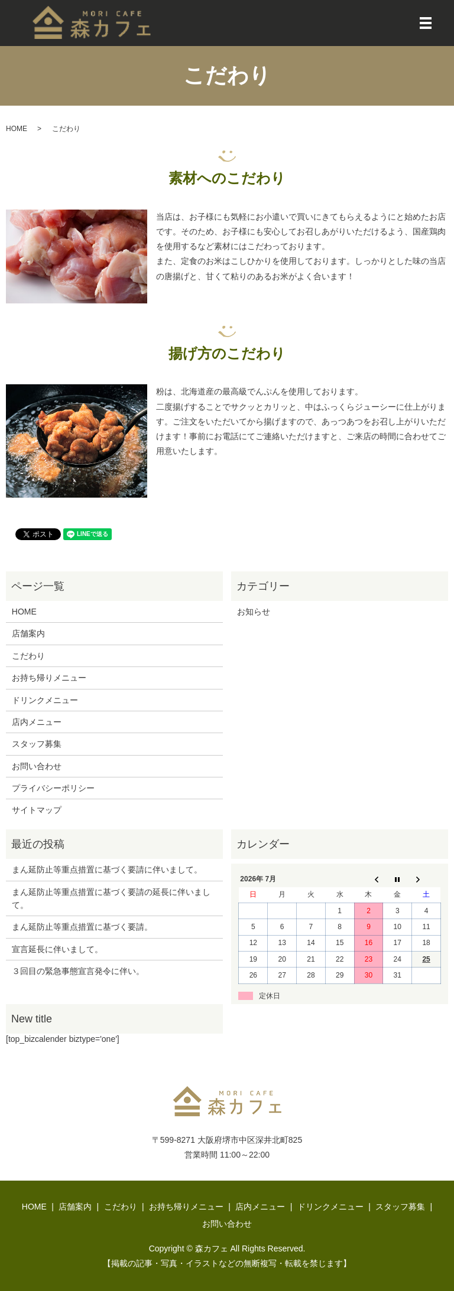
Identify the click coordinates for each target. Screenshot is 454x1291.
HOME (16, 129)
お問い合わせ (36, 766)
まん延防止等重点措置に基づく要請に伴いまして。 (107, 869)
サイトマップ (36, 810)
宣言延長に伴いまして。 (57, 949)
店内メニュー (36, 722)
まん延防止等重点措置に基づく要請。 (82, 927)
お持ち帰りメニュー (49, 677)
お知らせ (253, 611)
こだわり (28, 656)
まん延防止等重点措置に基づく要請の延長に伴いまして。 (111, 898)
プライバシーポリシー (53, 788)
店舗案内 (28, 633)
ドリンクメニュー (45, 700)
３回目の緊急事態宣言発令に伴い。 (78, 971)
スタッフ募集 (36, 744)
